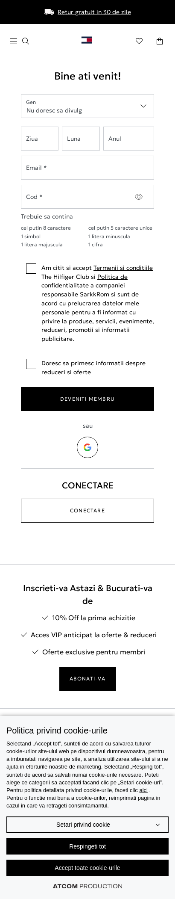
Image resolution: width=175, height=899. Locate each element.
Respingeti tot (87, 846)
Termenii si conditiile (123, 268)
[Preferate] (139, 41)
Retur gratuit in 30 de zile (94, 12)
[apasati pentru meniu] (19, 41)
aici (143, 790)
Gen (31, 102)
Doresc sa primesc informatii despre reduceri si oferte (86, 367)
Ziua (32, 138)
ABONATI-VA (88, 678)
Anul (114, 138)
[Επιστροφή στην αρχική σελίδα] (90, 42)
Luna (74, 138)
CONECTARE (87, 510)
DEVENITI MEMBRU (87, 399)
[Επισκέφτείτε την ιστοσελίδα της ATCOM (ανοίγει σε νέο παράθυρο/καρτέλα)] (87, 886)
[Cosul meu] (159, 41)
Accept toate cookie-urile (87, 867)
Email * (36, 168)
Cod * (34, 197)
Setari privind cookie (83, 824)
